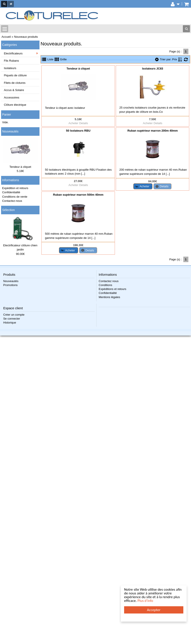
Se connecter (11, 318)
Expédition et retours (15, 188)
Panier (6, 114)
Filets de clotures (14, 82)
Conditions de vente (14, 196)
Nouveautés (10, 131)
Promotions (10, 285)
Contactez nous (108, 281)
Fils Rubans (11, 60)
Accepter (153, 610)
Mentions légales (109, 297)
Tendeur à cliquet (20, 166)
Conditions (105, 285)
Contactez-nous (12, 200)
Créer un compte (14, 314)
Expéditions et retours (112, 289)
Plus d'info (145, 600)
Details (83, 123)
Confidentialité (11, 192)
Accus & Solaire (14, 90)
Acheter (73, 123)
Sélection (8, 210)
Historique (9, 322)
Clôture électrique (15, 104)
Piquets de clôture (15, 75)
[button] (142, 186)
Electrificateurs (13, 53)
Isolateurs (10, 68)
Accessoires (11, 97)
